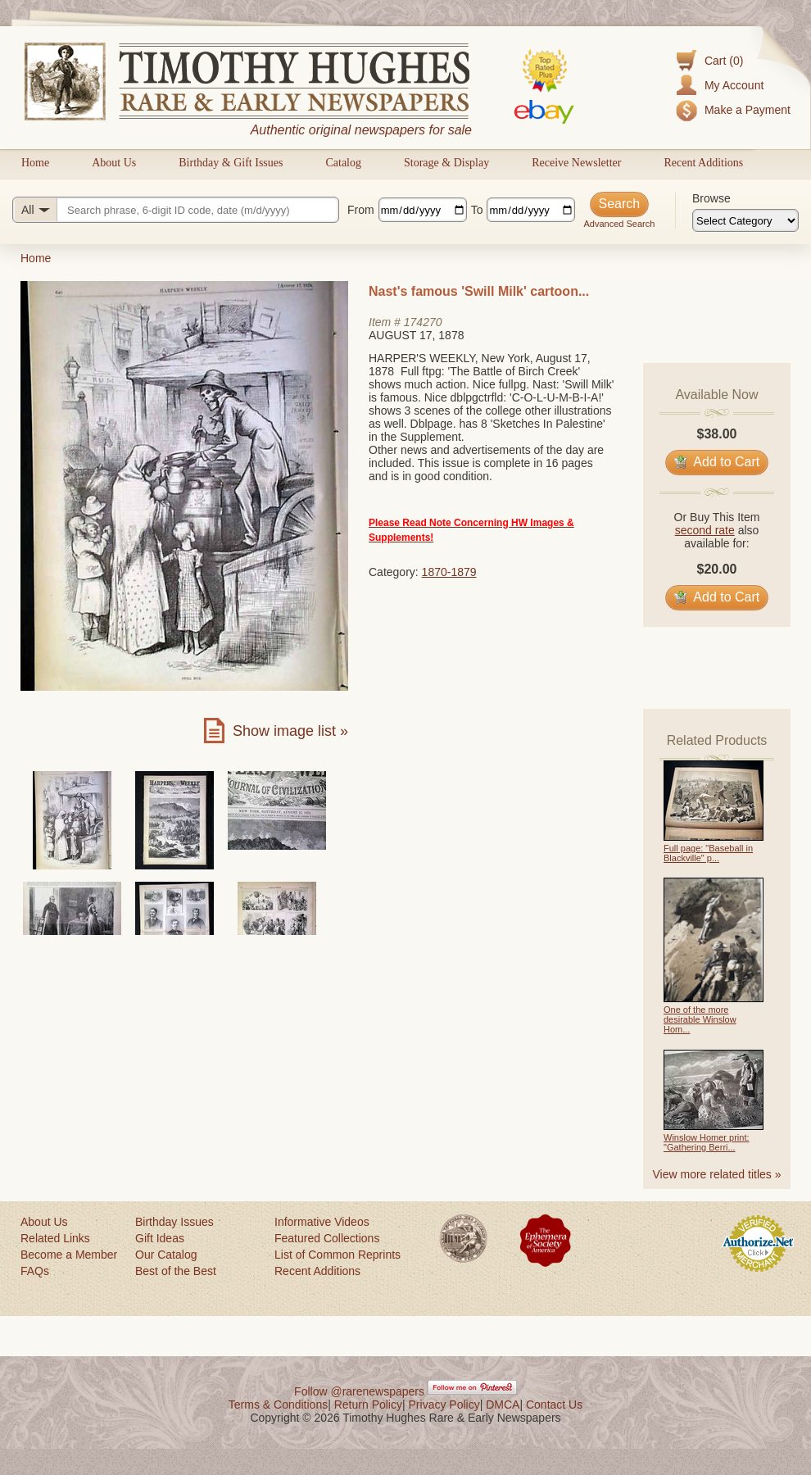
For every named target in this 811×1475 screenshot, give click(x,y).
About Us (114, 163)
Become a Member (68, 1254)
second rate (705, 530)
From (360, 209)
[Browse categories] (745, 220)
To (477, 209)
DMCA (502, 1404)
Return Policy (368, 1404)
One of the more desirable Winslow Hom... (700, 1019)
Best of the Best (175, 1271)
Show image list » (290, 731)
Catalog (343, 163)
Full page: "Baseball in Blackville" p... (708, 853)
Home (35, 163)
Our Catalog (166, 1254)
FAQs (34, 1271)
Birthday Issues (174, 1221)
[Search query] (175, 210)
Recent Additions (703, 163)
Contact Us (554, 1404)
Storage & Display (446, 163)
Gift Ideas (159, 1238)
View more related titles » (717, 1174)
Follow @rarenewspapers (359, 1391)
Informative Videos (321, 1221)
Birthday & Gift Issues (231, 163)
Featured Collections (326, 1238)
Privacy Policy (444, 1404)
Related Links (55, 1238)
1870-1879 (449, 572)
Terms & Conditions (278, 1404)
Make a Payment (748, 109)
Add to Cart (717, 462)
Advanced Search (619, 224)
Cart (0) (724, 60)
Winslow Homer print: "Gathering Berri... (707, 1142)
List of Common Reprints (337, 1254)
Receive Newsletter (576, 163)
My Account (734, 85)
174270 (423, 322)
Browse (711, 198)
